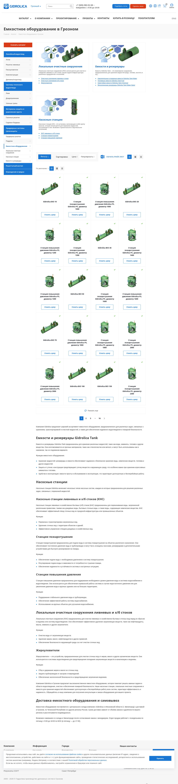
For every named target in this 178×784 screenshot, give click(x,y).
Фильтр (45, 156)
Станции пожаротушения (49, 136)
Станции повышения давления (51, 138)
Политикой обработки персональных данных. (87, 760)
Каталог (24, 18)
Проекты (88, 18)
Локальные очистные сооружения (60, 66)
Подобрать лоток (121, 6)
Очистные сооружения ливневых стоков (54, 78)
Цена (75, 156)
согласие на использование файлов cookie (63, 754)
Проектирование (66, 18)
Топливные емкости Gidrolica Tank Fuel (111, 81)
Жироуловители (46, 83)
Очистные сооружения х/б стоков (52, 81)
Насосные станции (50, 119)
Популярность (87, 156)
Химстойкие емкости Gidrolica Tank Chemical (113, 83)
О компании (42, 18)
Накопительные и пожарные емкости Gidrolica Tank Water (117, 78)
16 (100, 418)
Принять (160, 758)
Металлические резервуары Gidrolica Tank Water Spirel (116, 85)
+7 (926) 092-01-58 (84, 5)
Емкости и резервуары (110, 66)
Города (65, 746)
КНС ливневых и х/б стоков (50, 133)
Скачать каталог (18, 45)
